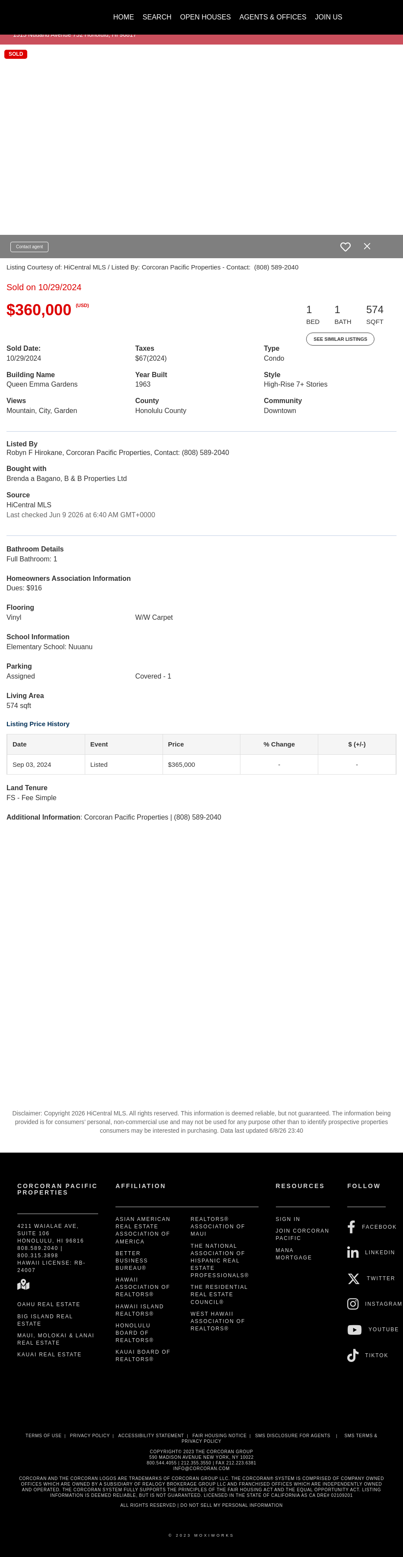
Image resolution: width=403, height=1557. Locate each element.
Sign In (288, 1219)
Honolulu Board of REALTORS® (134, 1333)
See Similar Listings (340, 339)
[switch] (345, 247)
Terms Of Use (43, 1435)
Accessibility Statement (151, 1435)
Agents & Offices (273, 17)
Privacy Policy (90, 1435)
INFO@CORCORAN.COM (201, 1468)
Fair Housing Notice (219, 1435)
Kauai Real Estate (49, 1355)
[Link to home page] (50, 13)
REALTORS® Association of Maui (218, 1226)
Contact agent (29, 246)
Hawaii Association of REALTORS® (142, 1287)
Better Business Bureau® (131, 1260)
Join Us (328, 17)
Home (123, 17)
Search (157, 17)
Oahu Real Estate (48, 1304)
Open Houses (205, 17)
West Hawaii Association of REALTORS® (218, 1321)
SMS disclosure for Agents (292, 1435)
